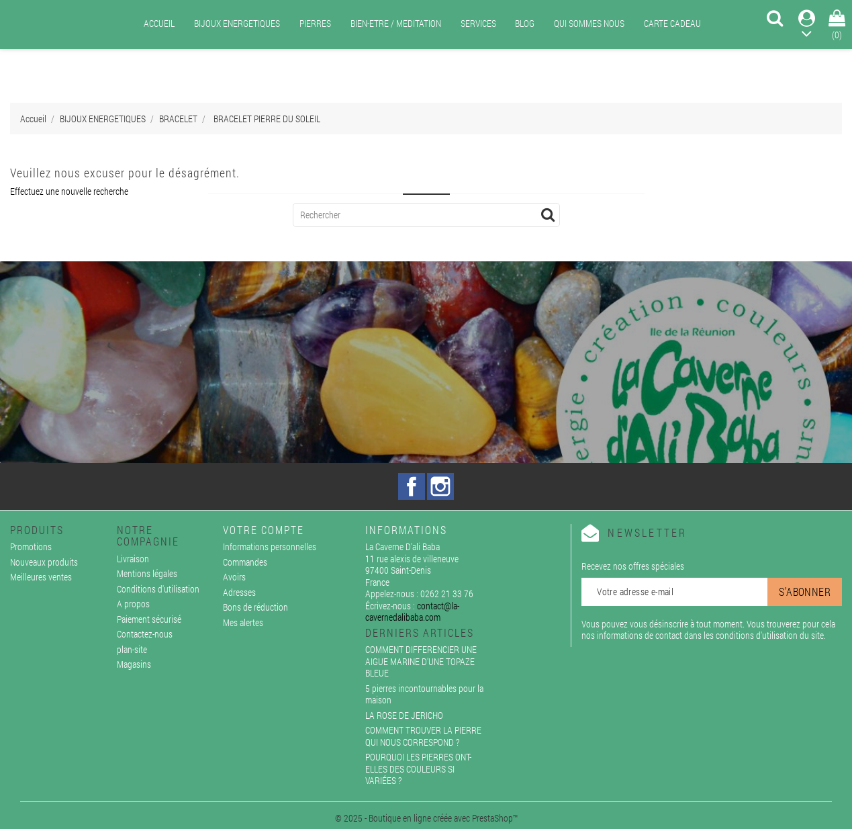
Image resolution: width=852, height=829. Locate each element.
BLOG (524, 23)
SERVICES (478, 23)
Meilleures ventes (41, 576)
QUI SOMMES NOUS (589, 23)
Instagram (440, 486)
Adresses (239, 592)
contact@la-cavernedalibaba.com (412, 611)
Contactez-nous (145, 633)
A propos (133, 603)
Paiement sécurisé (149, 619)
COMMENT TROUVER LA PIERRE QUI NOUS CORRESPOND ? (423, 736)
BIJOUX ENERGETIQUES (237, 23)
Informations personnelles (269, 546)
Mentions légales (147, 573)
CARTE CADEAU (672, 23)
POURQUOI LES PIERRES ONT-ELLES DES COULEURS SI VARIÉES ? (418, 768)
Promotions (31, 546)
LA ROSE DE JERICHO (404, 715)
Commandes (245, 562)
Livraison (133, 558)
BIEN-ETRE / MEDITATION (395, 23)
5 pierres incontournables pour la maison (424, 694)
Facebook (411, 486)
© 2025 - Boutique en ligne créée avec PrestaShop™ (426, 818)
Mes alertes (243, 622)
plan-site (132, 649)
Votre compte (263, 530)
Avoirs (234, 576)
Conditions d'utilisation (158, 588)
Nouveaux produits (44, 562)
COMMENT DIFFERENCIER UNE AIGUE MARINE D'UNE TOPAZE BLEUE (421, 661)
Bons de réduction (255, 607)
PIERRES (315, 23)
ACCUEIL (159, 23)
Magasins (134, 664)
